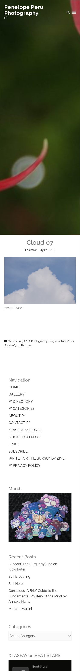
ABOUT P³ (17, 416)
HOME (14, 387)
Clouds (12, 341)
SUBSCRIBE (18, 451)
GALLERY (17, 394)
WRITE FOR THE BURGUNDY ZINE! (37, 458)
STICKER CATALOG (24, 437)
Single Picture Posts (61, 341)
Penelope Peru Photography (23, 10)
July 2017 (24, 341)
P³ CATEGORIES (22, 409)
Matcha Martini (20, 609)
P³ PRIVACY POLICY (25, 466)
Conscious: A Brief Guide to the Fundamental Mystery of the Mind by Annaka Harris (38, 596)
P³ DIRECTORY (21, 402)
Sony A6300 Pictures (17, 345)
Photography (39, 341)
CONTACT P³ (19, 423)
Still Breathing (19, 577)
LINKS (14, 444)
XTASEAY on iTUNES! (25, 430)
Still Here (16, 584)
